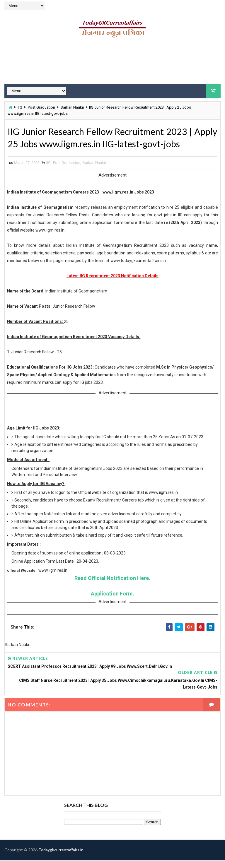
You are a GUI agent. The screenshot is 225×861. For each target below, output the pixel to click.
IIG (20, 107)
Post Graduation (41, 107)
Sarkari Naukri (72, 107)
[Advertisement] (112, 63)
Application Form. (112, 594)
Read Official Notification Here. (112, 579)
